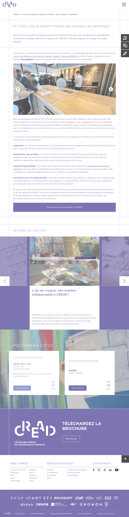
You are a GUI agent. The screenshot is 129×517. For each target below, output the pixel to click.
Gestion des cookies (105, 513)
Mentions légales (37, 513)
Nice (31, 473)
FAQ (49, 478)
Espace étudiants (85, 513)
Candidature (72, 475)
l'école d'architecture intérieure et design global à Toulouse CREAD (45, 56)
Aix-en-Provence (18, 470)
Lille (12, 475)
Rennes (32, 475)
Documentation (73, 473)
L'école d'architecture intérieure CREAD (37, 14)
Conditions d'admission (77, 470)
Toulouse (33, 478)
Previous (18, 89)
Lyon (13, 478)
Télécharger (71, 439)
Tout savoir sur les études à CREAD (64, 207)
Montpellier (15, 481)
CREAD (16, 14)
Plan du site (20, 513)
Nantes (32, 470)
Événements (52, 473)
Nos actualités (61, 14)
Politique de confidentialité (61, 513)
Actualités (51, 475)
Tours (31, 481)
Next (111, 89)
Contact (50, 470)
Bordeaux (15, 473)
